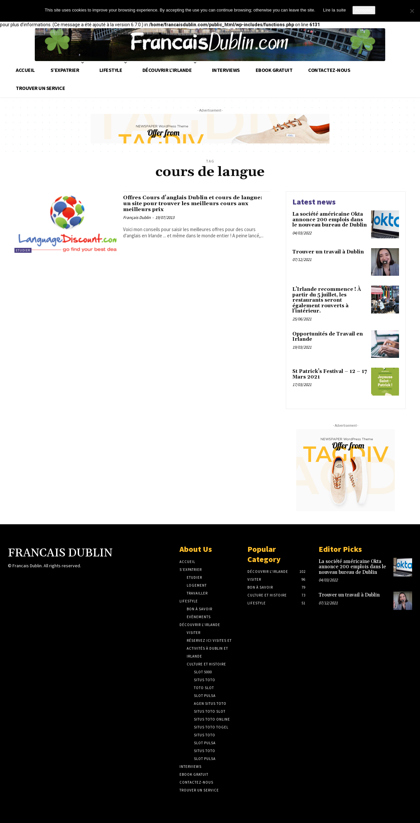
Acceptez (363, 10)
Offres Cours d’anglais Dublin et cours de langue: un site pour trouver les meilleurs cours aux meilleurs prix (191, 206)
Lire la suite (334, 10)
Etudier (23, 250)
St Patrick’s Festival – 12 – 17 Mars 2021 (329, 374)
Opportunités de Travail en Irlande (327, 337)
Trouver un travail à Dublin (328, 252)
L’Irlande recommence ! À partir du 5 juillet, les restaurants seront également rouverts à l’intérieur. (326, 300)
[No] (412, 11)
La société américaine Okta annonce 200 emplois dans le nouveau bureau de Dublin (329, 219)
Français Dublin (137, 222)
